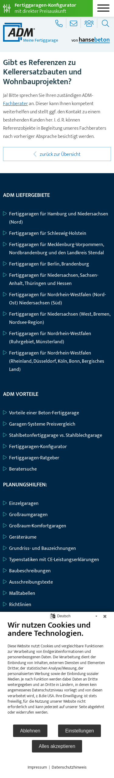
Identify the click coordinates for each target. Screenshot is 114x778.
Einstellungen (79, 730)
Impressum (37, 767)
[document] (57, 672)
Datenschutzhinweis (69, 767)
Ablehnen (30, 730)
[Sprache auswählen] (53, 616)
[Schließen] (104, 616)
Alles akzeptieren (57, 746)
